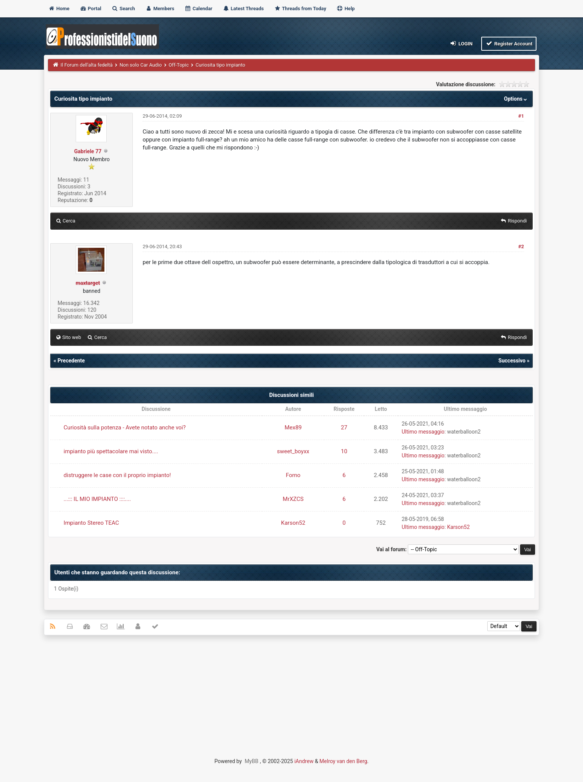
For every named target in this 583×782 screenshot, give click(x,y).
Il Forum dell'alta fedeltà (87, 65)
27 (344, 427)
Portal (90, 8)
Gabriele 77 (87, 151)
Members (159, 8)
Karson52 (293, 522)
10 (344, 451)
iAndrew (304, 761)
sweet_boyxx (293, 451)
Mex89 (293, 427)
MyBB (251, 761)
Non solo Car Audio (141, 65)
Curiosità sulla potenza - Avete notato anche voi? (125, 427)
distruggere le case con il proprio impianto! (117, 475)
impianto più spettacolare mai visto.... (111, 451)
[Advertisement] (292, 696)
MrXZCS (293, 499)
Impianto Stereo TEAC (91, 522)
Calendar (198, 8)
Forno (293, 475)
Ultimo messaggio (423, 432)
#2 (521, 246)
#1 (521, 116)
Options (516, 99)
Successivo (511, 361)
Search (123, 8)
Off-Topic (179, 65)
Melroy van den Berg (343, 761)
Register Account (509, 43)
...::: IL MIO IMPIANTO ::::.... (97, 499)
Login (461, 43)
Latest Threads (243, 8)
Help (345, 8)
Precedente (71, 361)
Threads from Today (300, 8)
